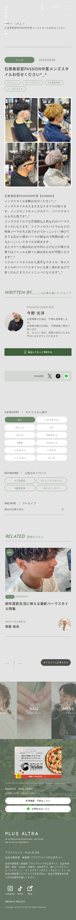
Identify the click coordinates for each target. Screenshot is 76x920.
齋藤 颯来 (12, 626)
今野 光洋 (36, 313)
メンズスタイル (15, 89)
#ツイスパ (12, 82)
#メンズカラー (32, 82)
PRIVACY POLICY (15, 901)
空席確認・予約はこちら (37, 801)
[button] (7, 663)
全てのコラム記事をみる (55, 662)
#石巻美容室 (54, 82)
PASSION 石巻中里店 (40, 307)
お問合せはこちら (38, 809)
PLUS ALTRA (6, 21)
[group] (36, 710)
